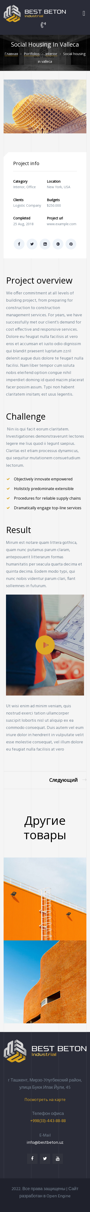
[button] (45, 645)
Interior (18, 187)
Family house (67, 780)
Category (20, 181)
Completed (21, 218)
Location (53, 181)
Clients (18, 200)
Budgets (53, 200)
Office (31, 187)
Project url (55, 218)
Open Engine (59, 1196)
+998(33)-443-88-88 (48, 1121)
